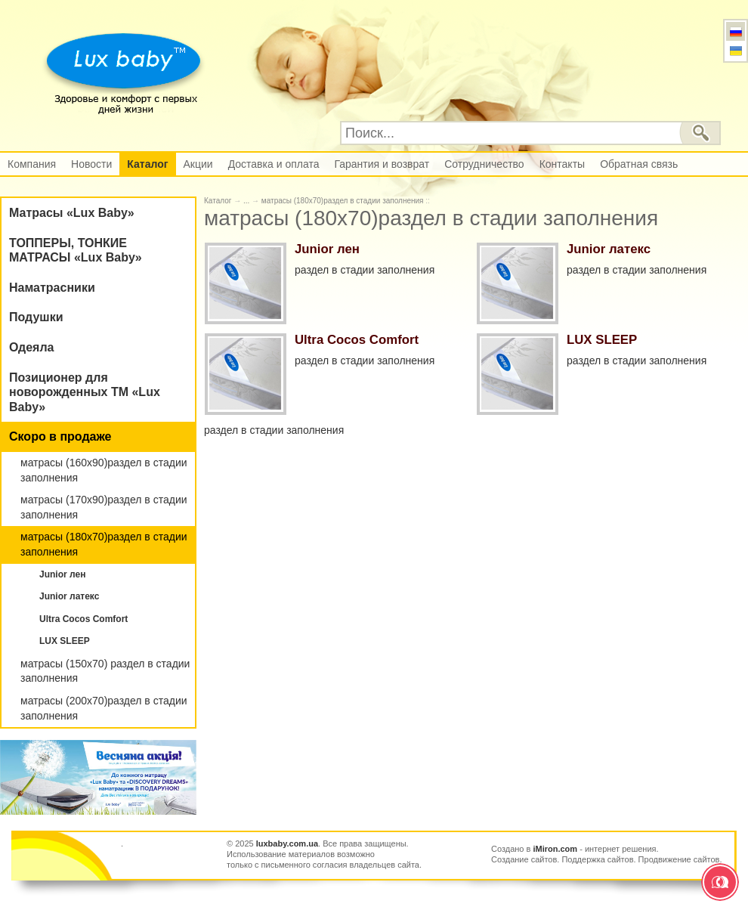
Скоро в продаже (60, 436)
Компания (32, 164)
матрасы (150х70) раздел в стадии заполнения (105, 671)
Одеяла (31, 347)
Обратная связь (639, 164)
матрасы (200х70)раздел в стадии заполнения (103, 708)
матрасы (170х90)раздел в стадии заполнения (103, 507)
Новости (91, 164)
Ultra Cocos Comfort (83, 619)
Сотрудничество (484, 164)
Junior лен (62, 574)
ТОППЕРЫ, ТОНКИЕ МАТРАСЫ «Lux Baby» (75, 251)
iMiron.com (555, 848)
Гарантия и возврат (381, 164)
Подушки (36, 317)
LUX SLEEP (64, 641)
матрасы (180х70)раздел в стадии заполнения (103, 544)
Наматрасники (52, 287)
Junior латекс (69, 596)
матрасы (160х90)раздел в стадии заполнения (103, 470)
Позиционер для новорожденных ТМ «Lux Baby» (84, 392)
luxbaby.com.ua (287, 843)
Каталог (147, 164)
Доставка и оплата (274, 164)
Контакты (562, 164)
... (246, 201)
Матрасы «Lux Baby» (71, 212)
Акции (198, 164)
